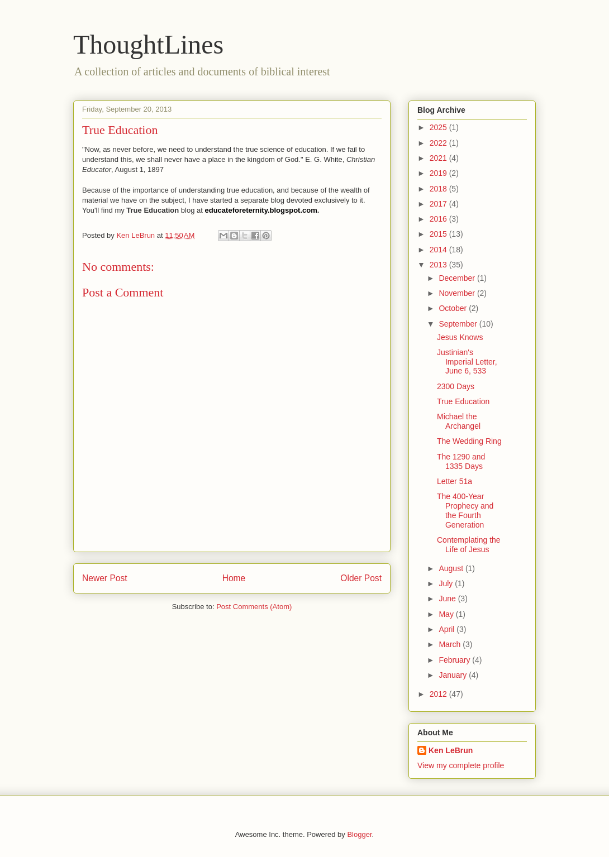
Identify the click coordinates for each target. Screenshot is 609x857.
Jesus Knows (460, 337)
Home (234, 578)
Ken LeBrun (451, 750)
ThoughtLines (148, 44)
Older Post (361, 578)
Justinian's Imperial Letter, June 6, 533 (467, 362)
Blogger (359, 834)
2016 (439, 218)
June (448, 598)
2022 (439, 142)
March (451, 644)
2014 (439, 249)
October (454, 308)
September (459, 323)
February (455, 659)
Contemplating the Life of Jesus (469, 544)
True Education (463, 401)
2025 (439, 127)
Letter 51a (454, 481)
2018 (439, 188)
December (458, 278)
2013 (439, 264)
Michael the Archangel (458, 421)
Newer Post (104, 578)
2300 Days (455, 386)
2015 (439, 233)
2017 (439, 203)
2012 (439, 694)
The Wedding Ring (469, 441)
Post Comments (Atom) (254, 606)
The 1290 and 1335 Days (461, 461)
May (447, 614)
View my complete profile (460, 765)
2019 (439, 173)
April (447, 629)
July (447, 583)
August (452, 568)
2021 (439, 158)
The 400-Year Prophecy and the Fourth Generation (465, 510)
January (454, 675)
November (458, 293)
